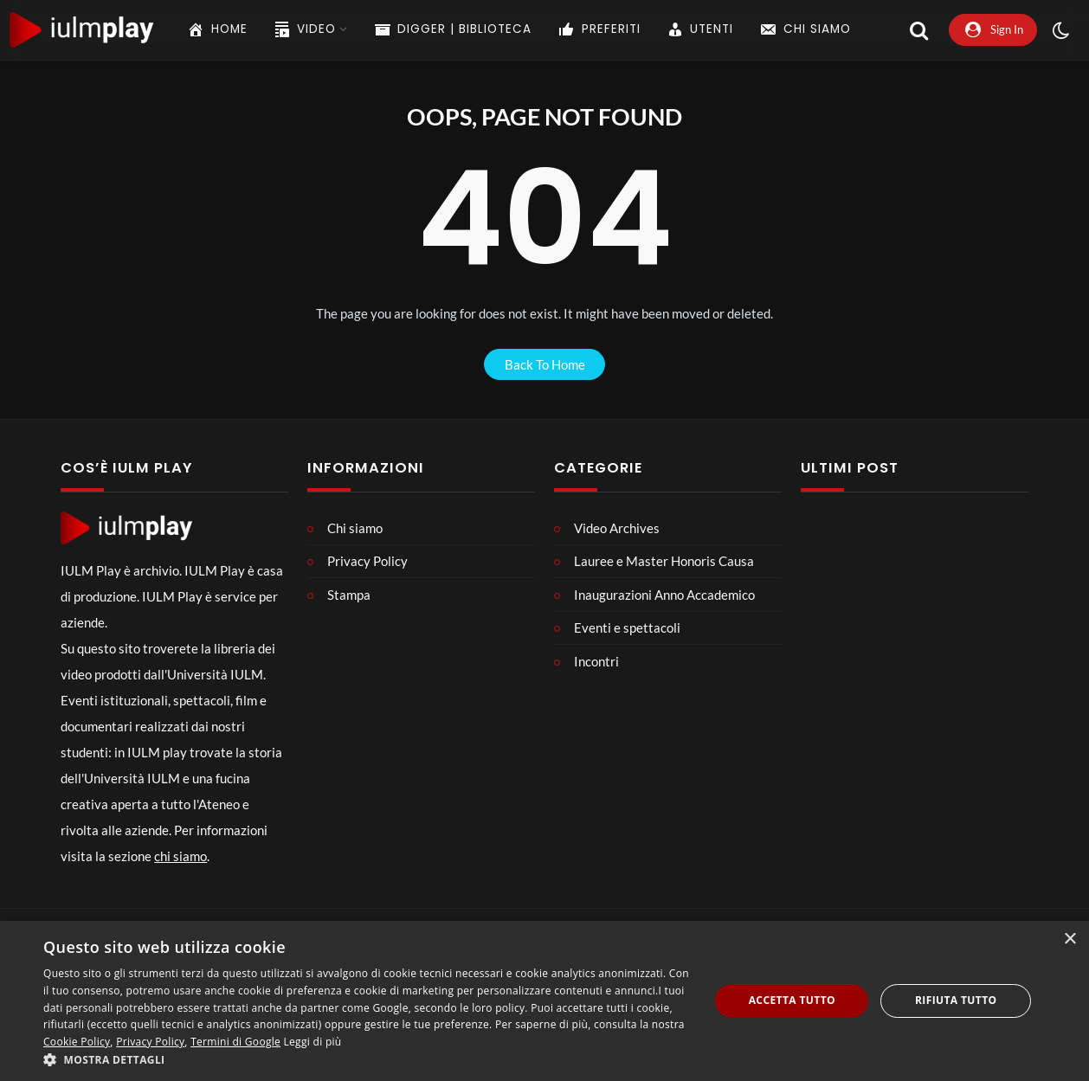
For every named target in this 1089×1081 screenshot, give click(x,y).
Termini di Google (235, 1041)
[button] (366, 1059)
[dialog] (544, 1001)
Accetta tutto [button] (792, 1000)
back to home (545, 364)
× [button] (1069, 939)
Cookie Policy (76, 1041)
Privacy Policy (150, 1041)
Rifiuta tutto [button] (956, 1000)
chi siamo (180, 856)
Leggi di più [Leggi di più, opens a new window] (313, 1041)
